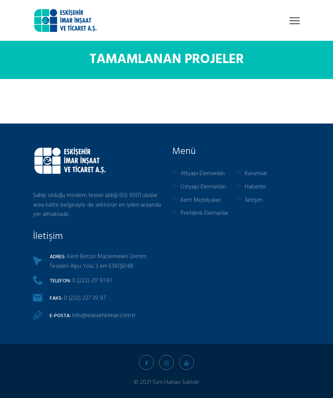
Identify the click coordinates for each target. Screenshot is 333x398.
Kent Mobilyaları (201, 199)
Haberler (255, 186)
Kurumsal (256, 172)
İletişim (254, 199)
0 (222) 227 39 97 (85, 297)
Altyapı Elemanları (203, 172)
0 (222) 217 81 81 (92, 280)
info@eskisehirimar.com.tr (104, 314)
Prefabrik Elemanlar (204, 212)
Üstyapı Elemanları (203, 186)
